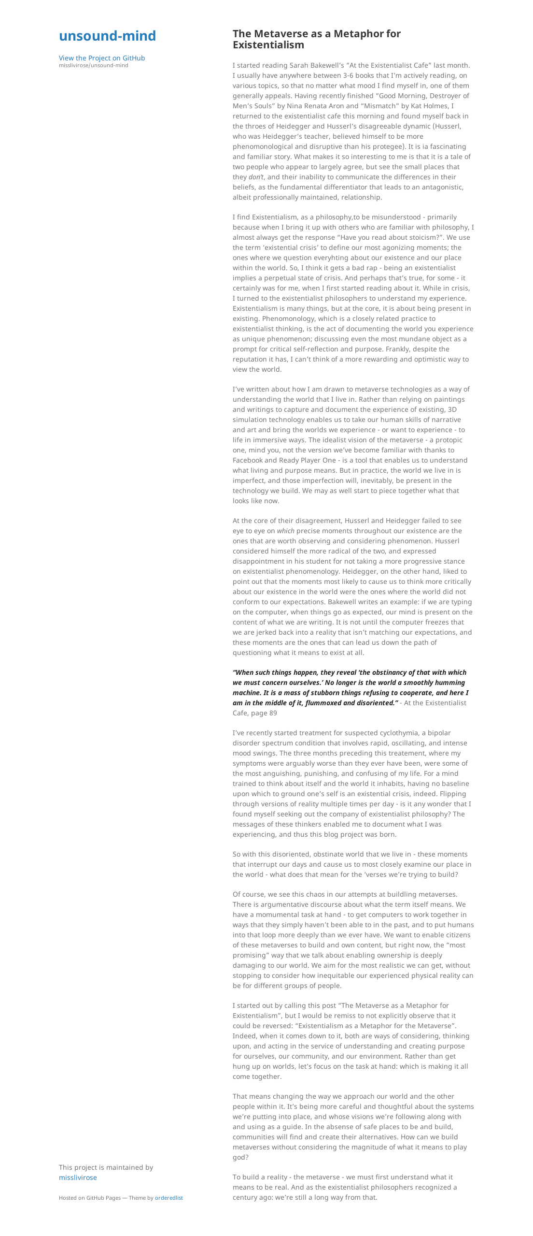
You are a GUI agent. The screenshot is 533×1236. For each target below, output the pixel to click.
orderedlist (169, 1197)
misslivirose (78, 1177)
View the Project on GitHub (124, 61)
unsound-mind (107, 35)
